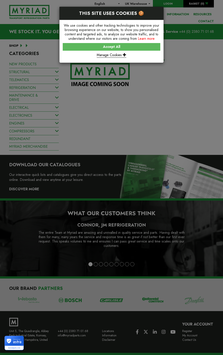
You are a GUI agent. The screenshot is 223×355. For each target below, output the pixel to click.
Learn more (146, 38)
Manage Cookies (111, 54)
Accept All (111, 46)
